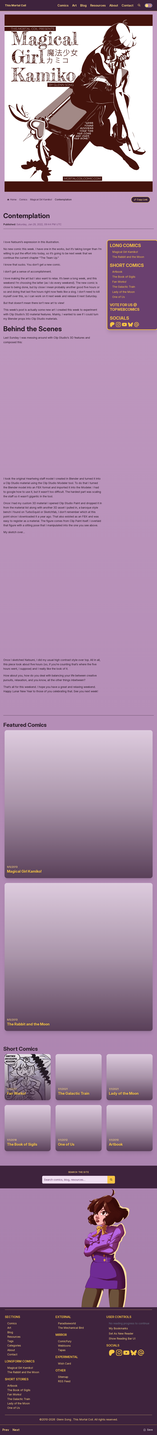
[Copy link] (140, 200)
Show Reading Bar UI (122, 1338)
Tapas (62, 1350)
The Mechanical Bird (71, 1328)
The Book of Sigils (123, 276)
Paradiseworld (67, 1323)
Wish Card (64, 1363)
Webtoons (64, 1345)
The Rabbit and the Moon (128, 257)
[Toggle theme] (148, 5)
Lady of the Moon (123, 292)
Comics (63, 5)
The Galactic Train (123, 287)
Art (74, 5)
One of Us (118, 297)
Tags (10, 1341)
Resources (98, 5)
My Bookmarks (118, 1328)
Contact (127, 5)
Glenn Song (64, 1419)
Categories (14, 1345)
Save (148, 1429)
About (113, 5)
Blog (83, 5)
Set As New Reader (121, 1333)
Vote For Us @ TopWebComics (124, 307)
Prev (5, 1430)
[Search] (139, 5)
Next (16, 1430)
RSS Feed (64, 1381)
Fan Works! (119, 281)
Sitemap (63, 1377)
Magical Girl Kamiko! (125, 252)
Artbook (117, 271)
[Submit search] (111, 1180)
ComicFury (64, 1341)
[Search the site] (74, 1180)
